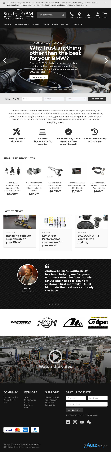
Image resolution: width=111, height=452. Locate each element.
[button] (97, 15)
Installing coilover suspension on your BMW (18, 239)
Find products (97, 99)
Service (7, 25)
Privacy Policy (9, 400)
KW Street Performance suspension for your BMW (52, 240)
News (55, 25)
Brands (27, 408)
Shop (46, 25)
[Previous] (5, 60)
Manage (7, 444)
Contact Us (50, 405)
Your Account (51, 400)
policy (95, 415)
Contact (77, 25)
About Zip (49, 402)
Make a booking (52, 397)
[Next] (105, 60)
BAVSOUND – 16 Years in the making (88, 239)
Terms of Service (10, 397)
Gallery (65, 25)
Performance (22, 25)
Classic (36, 25)
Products (28, 405)
